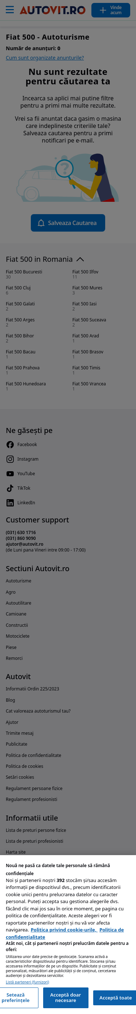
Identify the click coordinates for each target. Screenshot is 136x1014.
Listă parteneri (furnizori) (27, 982)
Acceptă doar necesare (65, 997)
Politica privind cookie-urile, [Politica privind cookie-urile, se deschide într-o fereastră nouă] (64, 929)
